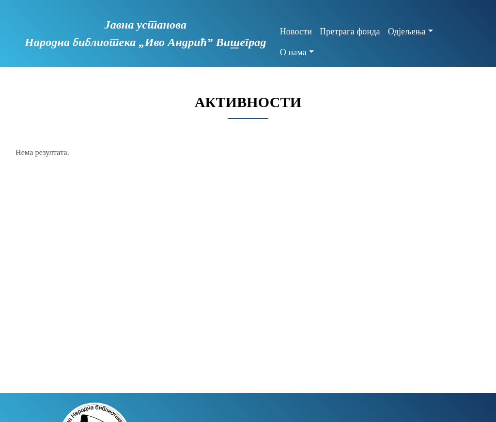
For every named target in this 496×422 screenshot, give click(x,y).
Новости (296, 31)
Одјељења (407, 31)
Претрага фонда (350, 31)
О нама (293, 52)
